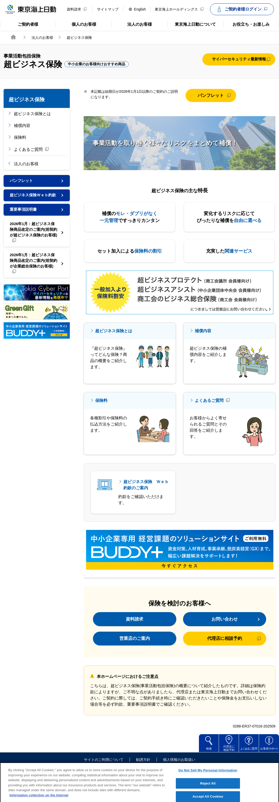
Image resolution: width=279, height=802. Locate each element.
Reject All (208, 793)
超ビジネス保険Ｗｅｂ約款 (32, 199)
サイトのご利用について (103, 765)
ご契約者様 (20, 23)
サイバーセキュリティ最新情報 (238, 59)
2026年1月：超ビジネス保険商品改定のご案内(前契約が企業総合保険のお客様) (33, 274)
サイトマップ (108, 9)
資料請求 (77, 9)
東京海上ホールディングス (179, 9)
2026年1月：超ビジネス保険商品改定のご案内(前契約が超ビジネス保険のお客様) (33, 241)
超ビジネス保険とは (32, 114)
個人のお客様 (76, 23)
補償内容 (22, 125)
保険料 (20, 137)
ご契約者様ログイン (241, 9)
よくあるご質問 (31, 149)
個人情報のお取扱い (179, 765)
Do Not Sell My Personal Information (207, 780)
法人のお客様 (132, 23)
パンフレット (25, 181)
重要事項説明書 (24, 217)
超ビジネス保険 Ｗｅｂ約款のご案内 (146, 485)
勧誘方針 (143, 765)
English (137, 9)
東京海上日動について (191, 23)
